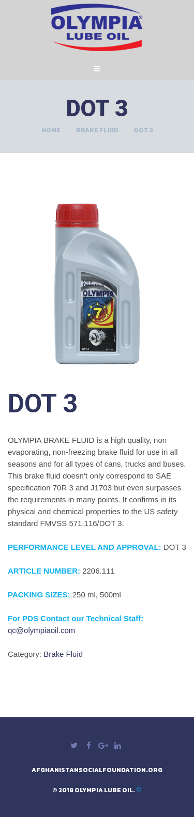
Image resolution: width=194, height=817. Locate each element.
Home (51, 130)
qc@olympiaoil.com (41, 630)
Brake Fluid (97, 130)
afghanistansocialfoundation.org (97, 770)
